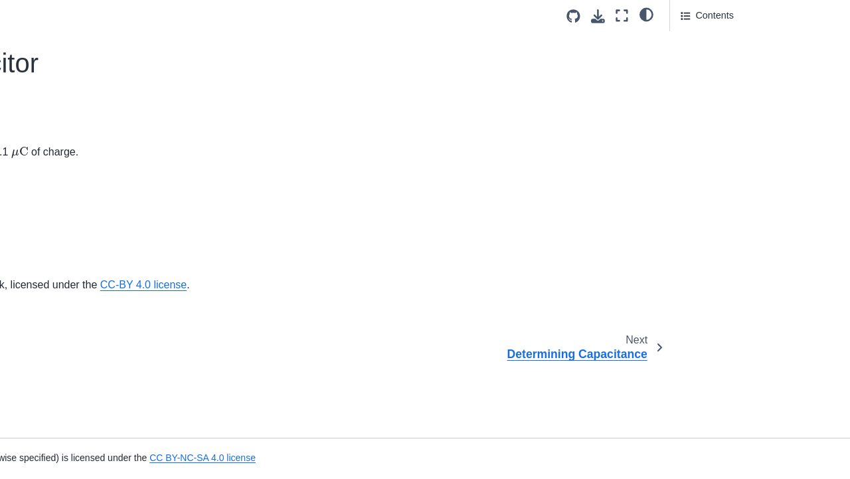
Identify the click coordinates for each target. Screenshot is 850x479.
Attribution (702, 77)
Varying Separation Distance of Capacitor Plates (82, 428)
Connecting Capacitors (65, 293)
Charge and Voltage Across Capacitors (75, 243)
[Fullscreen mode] (622, 16)
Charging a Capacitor (62, 192)
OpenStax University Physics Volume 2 (378, 284)
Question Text (712, 40)
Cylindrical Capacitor (61, 214)
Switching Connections (65, 356)
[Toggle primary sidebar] (193, 16)
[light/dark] (646, 14)
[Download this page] (598, 16)
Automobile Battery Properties (80, 29)
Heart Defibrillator (54, 398)
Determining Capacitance (71, 150)
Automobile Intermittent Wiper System (80, 79)
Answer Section (724, 59)
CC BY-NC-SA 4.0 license (592, 457)
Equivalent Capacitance (67, 272)
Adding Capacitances (62, 314)
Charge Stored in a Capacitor (79, 108)
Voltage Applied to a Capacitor (86, 129)
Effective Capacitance (63, 50)
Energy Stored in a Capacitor (78, 377)
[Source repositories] (573, 16)
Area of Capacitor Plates (69, 172)
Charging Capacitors (60, 335)
